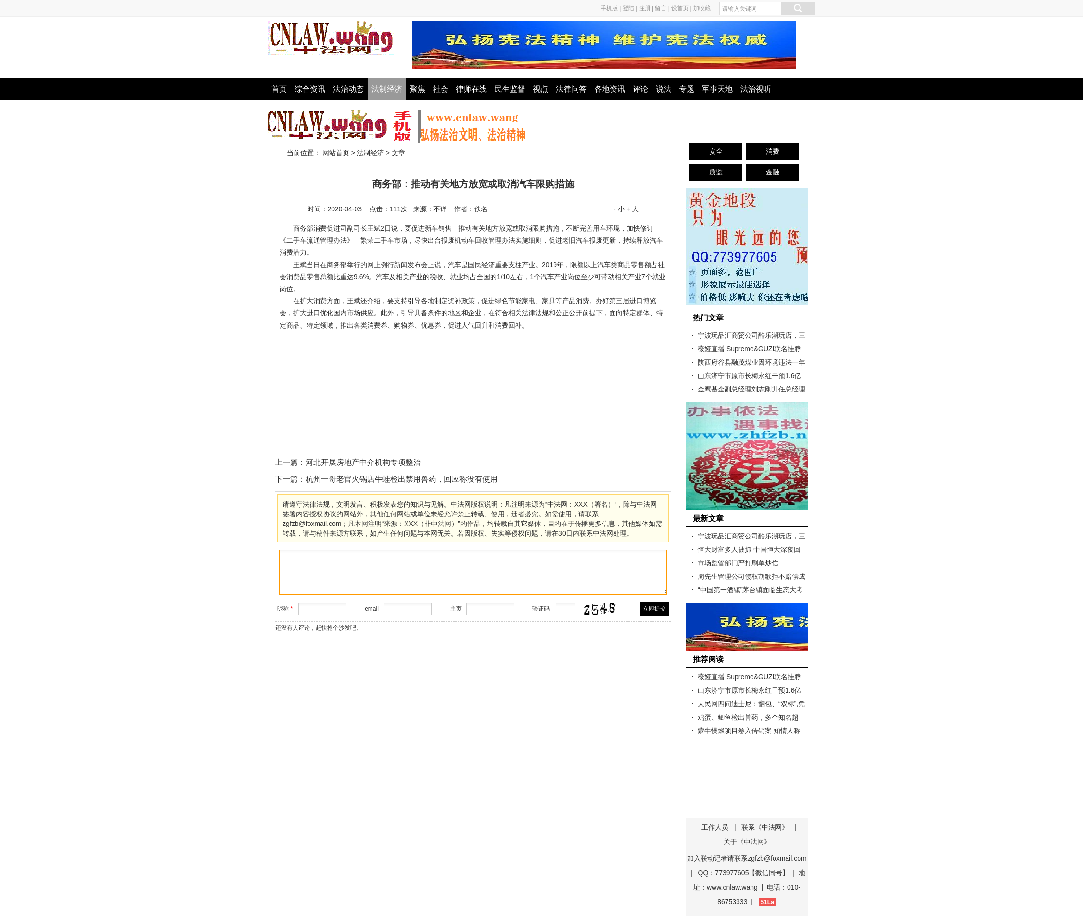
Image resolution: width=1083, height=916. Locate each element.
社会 (440, 89)
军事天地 (717, 89)
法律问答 (571, 89)
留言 (660, 8)
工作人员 (714, 827)
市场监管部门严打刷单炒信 (738, 563)
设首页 (680, 8)
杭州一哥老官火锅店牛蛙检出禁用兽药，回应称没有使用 (402, 479)
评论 (640, 89)
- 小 (619, 209)
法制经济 (386, 89)
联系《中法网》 (764, 827)
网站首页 (335, 153)
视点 (540, 89)
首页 (279, 89)
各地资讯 (609, 89)
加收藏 (702, 8)
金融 (772, 172)
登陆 (628, 8)
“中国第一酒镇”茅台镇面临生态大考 (750, 590)
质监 (716, 172)
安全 (716, 151)
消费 (772, 151)
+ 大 (632, 209)
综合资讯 (310, 89)
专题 (686, 89)
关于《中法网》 (747, 841)
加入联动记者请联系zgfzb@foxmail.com (746, 858)
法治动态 (348, 89)
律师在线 (471, 89)
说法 (663, 89)
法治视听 (755, 89)
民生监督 (509, 89)
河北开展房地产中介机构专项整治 (363, 462)
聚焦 (417, 89)
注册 (645, 8)
